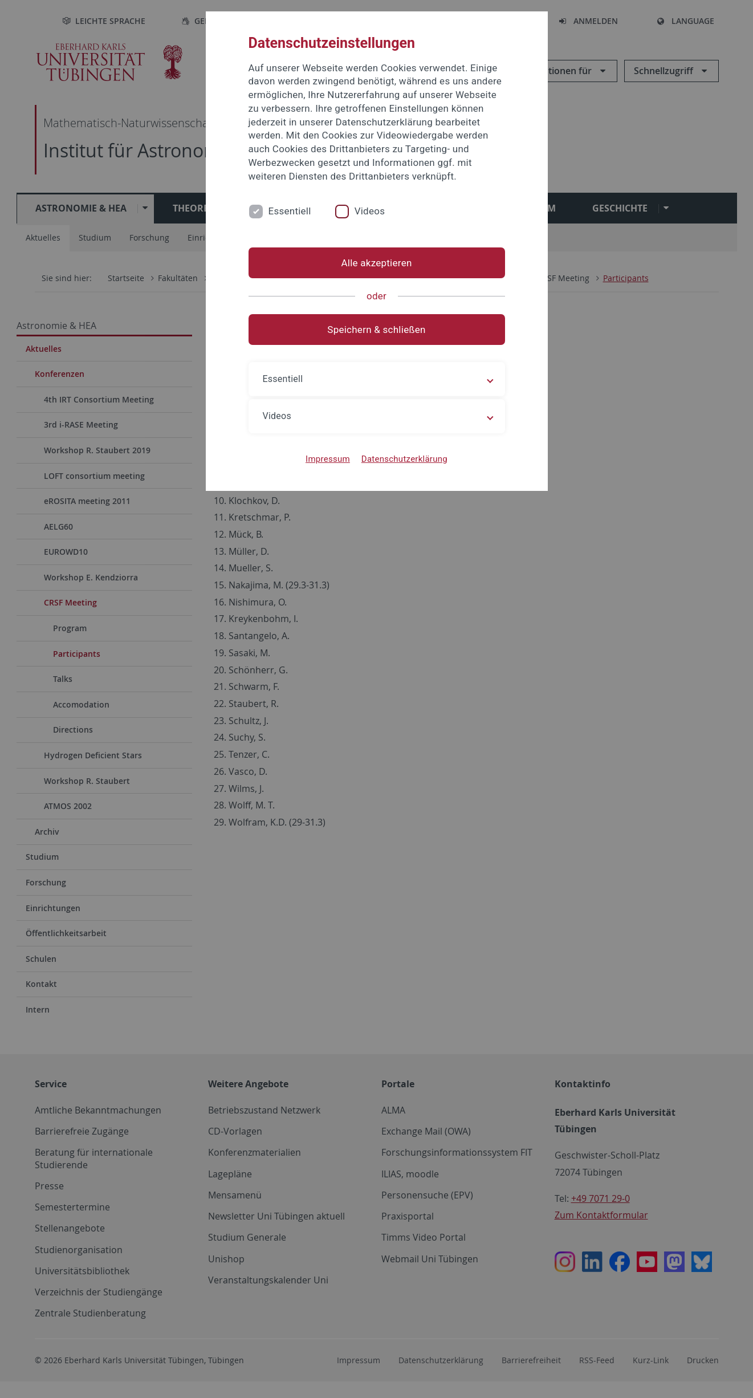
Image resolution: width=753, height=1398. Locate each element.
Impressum (328, 459)
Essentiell (289, 211)
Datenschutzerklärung (404, 459)
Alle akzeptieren (376, 263)
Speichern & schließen (376, 329)
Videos (370, 211)
